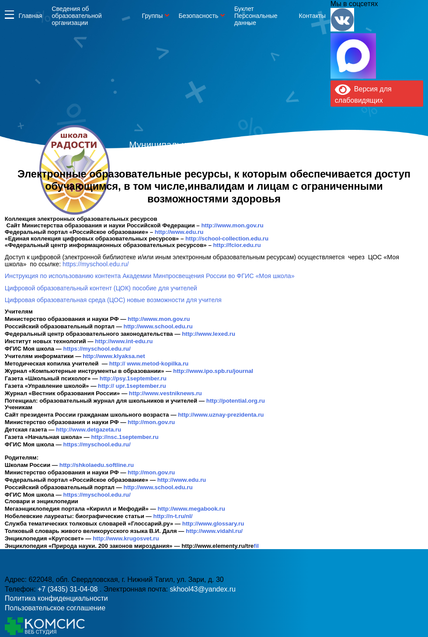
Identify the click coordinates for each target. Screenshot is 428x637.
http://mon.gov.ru (151, 422)
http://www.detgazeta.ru (88, 429)
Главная (30, 15)
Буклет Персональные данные (256, 15)
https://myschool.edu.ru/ (96, 264)
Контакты (312, 15)
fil (220, 546)
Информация (9, 14)
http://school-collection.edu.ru (227, 238)
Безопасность (198, 15)
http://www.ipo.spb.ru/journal (213, 371)
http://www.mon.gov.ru (233, 225)
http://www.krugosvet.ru (126, 538)
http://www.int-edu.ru (124, 341)
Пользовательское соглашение (55, 608)
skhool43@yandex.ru (203, 589)
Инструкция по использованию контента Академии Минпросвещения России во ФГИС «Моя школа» (150, 275)
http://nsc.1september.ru (124, 437)
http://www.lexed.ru (208, 334)
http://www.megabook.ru (191, 508)
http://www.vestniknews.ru (165, 393)
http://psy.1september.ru (133, 378)
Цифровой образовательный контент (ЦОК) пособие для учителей (101, 288)
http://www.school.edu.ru (158, 326)
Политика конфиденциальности (56, 598)
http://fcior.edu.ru (237, 245)
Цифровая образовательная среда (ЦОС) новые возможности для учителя (113, 299)
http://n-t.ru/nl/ (173, 516)
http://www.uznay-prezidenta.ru (221, 414)
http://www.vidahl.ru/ (214, 531)
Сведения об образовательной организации (77, 15)
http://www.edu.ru (180, 232)
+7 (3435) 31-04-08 (69, 589)
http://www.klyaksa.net (114, 356)
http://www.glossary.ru (213, 523)
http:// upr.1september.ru (132, 386)
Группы (152, 15)
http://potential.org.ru (235, 400)
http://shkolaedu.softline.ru (96, 465)
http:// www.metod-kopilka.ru (149, 363)
